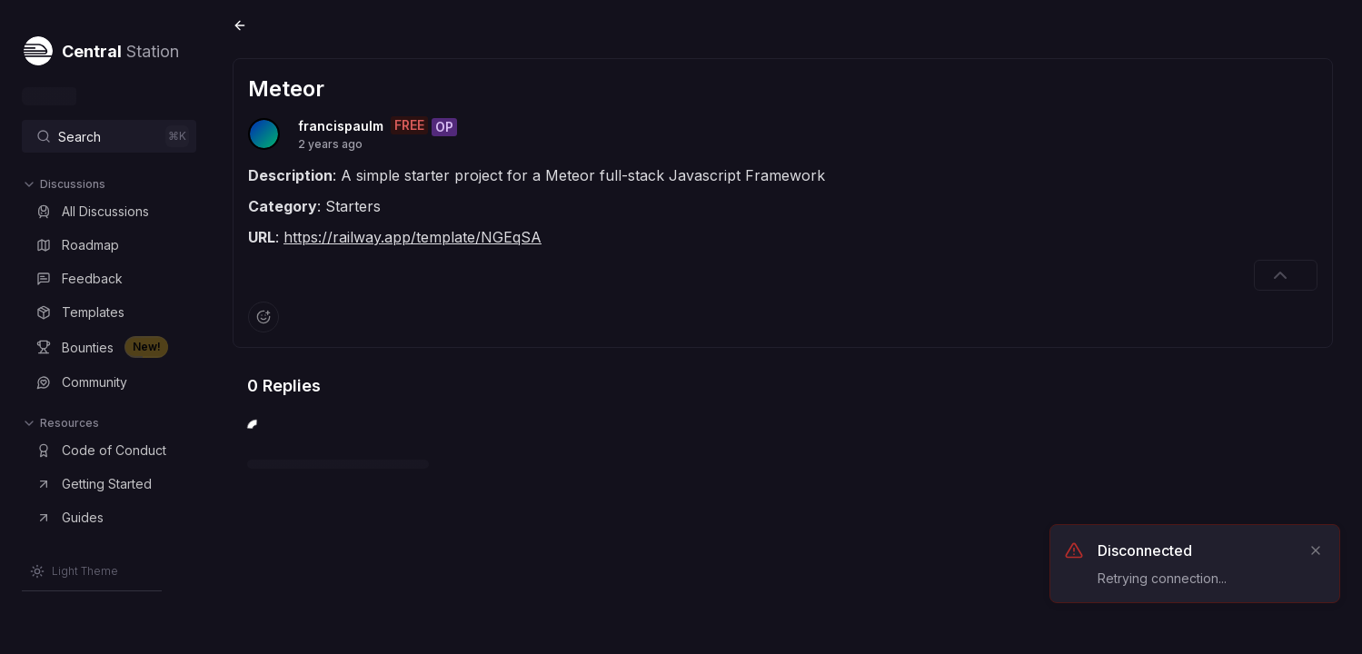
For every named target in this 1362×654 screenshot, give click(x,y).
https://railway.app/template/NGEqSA (412, 237)
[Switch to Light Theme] (74, 571)
